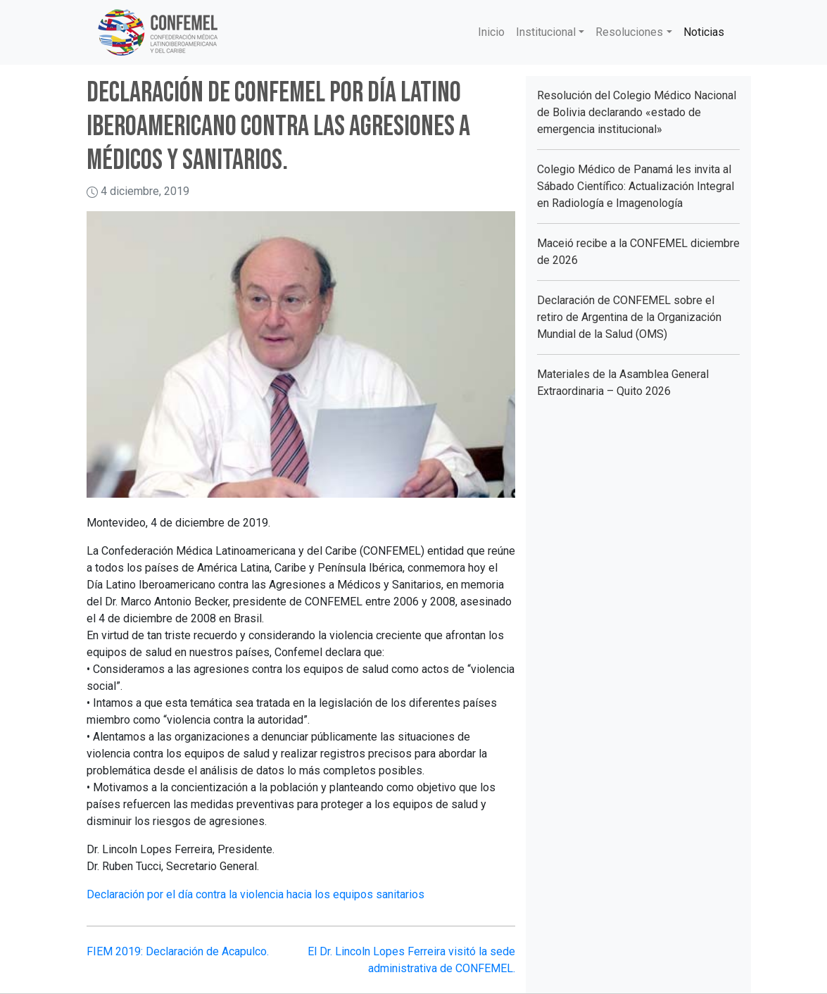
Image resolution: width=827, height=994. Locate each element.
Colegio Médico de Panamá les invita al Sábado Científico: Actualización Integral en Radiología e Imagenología (635, 186)
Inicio (491, 32)
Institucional (546, 32)
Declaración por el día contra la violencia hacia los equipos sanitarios (255, 894)
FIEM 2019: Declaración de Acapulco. (178, 951)
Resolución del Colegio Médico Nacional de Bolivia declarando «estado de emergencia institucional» (636, 112)
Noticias (703, 32)
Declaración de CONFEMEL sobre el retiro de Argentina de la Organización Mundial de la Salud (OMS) (629, 317)
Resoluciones (629, 32)
